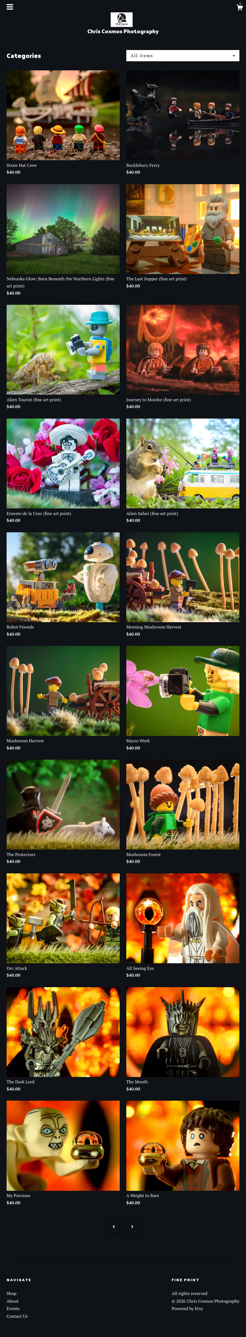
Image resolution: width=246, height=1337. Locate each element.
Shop (11, 1293)
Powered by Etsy (187, 1308)
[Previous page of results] (114, 1226)
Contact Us (17, 1316)
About (13, 1301)
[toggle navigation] (10, 7)
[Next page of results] (132, 1226)
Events (13, 1308)
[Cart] (240, 8)
